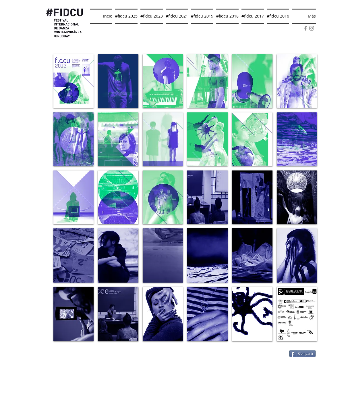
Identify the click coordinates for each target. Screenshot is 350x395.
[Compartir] (302, 353)
